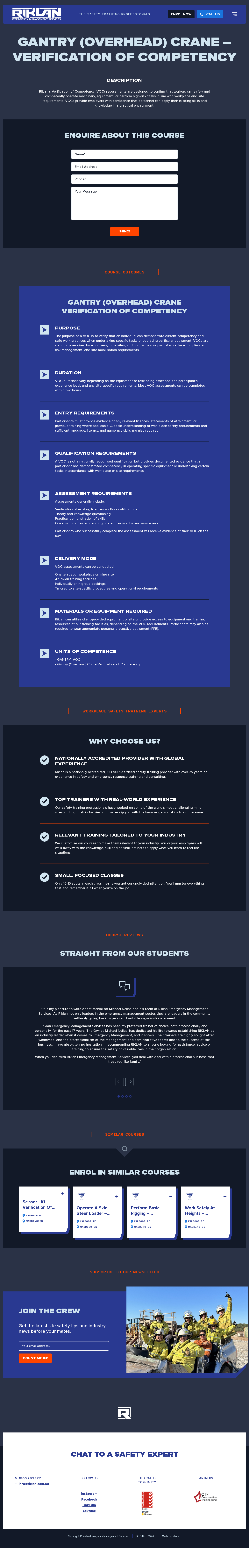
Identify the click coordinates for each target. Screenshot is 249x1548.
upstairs (174, 1536)
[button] (129, 1082)
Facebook (89, 1499)
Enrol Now (181, 14)
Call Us (210, 14)
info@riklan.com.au (34, 1484)
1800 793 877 (30, 1478)
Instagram (89, 1493)
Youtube (89, 1511)
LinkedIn (89, 1505)
